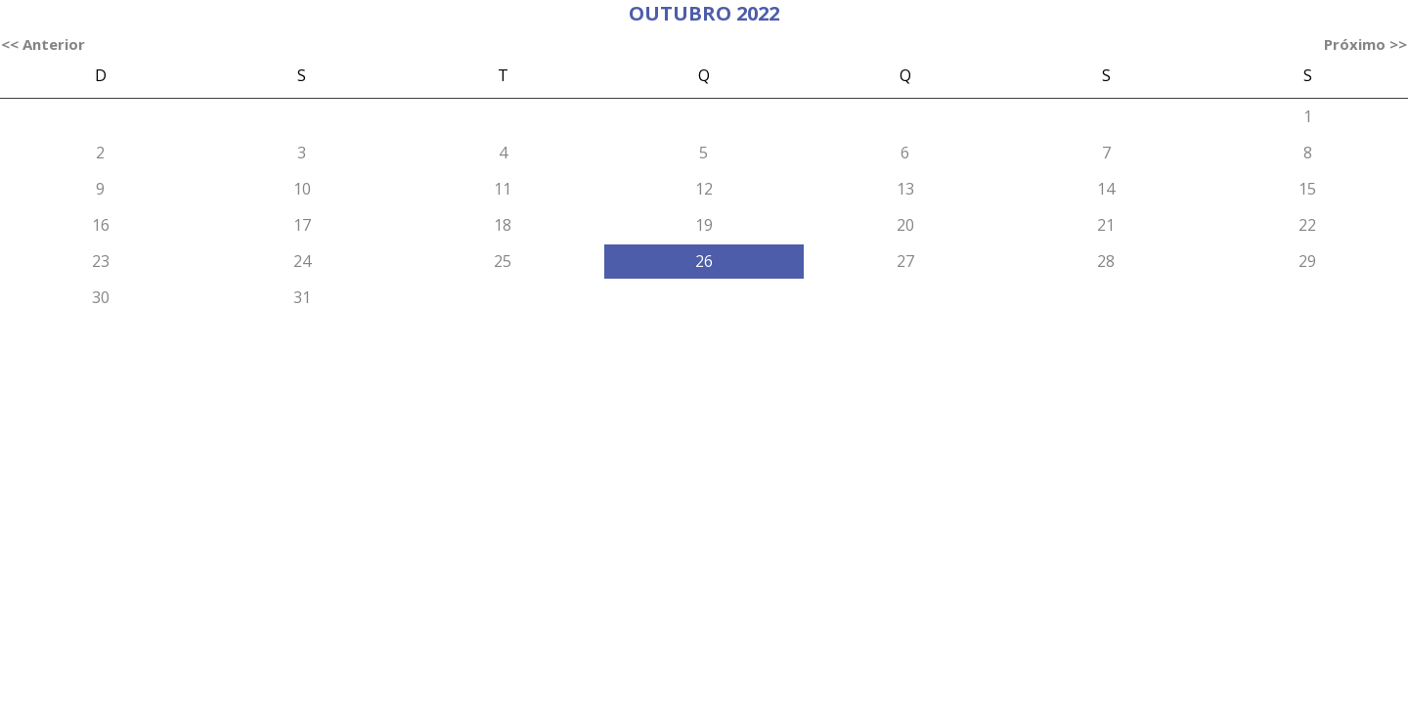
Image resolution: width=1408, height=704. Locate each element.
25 (502, 261)
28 (1106, 261)
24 (302, 261)
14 (1106, 188)
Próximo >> (1365, 44)
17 (302, 225)
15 (1307, 188)
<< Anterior (43, 44)
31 (302, 297)
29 (1307, 261)
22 (1307, 225)
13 (905, 188)
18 (502, 225)
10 (302, 188)
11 (502, 188)
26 (704, 261)
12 (704, 188)
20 (905, 225)
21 (1106, 225)
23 (101, 261)
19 (704, 225)
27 (905, 261)
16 (101, 225)
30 (101, 297)
